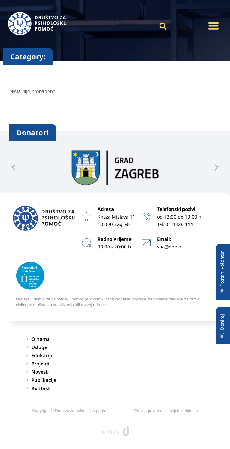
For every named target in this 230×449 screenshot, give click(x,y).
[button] (213, 26)
